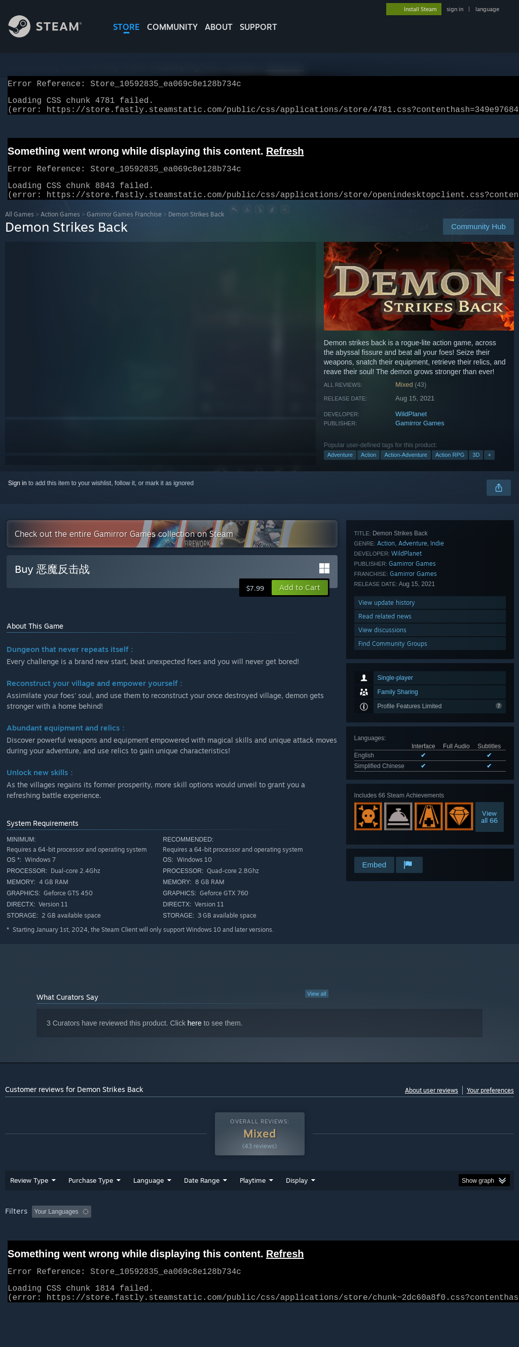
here (195, 1035)
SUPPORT (258, 27)
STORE (126, 27)
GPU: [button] (480, 1238)
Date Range (201, 1207)
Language (148, 1207)
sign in (455, 9)
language (487, 9)
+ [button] (489, 467)
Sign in (17, 495)
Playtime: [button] (237, 1238)
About (219, 27)
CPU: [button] (446, 1238)
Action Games (60, 226)
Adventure (340, 467)
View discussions (382, 827)
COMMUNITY (172, 27)
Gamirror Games (419, 435)
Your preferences (490, 1102)
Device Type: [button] (25, 1251)
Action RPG (449, 467)
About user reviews (431, 1102)
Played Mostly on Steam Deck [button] (309, 1238)
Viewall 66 (489, 686)
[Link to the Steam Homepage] (52, 34)
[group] (259, 1245)
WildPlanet (411, 426)
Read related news (385, 814)
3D (475, 467)
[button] (299, 600)
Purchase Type (90, 1207)
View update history (386, 800)
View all (316, 1006)
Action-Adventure (405, 467)
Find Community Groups (392, 841)
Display (297, 1207)
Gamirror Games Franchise (124, 226)
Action (369, 467)
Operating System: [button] (394, 1238)
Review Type (29, 1207)
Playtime (253, 1207)
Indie (437, 741)
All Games (19, 226)
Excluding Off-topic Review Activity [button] (158, 1238)
